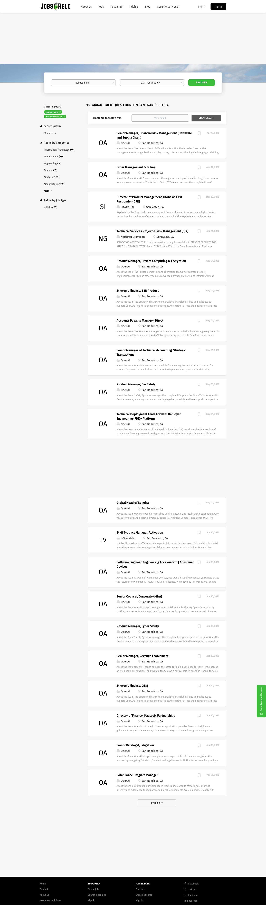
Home (43, 883)
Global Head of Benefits (133, 503)
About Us (44, 894)
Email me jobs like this (107, 118)
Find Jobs (201, 82)
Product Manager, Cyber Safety (138, 626)
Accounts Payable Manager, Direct (140, 320)
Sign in (202, 6)
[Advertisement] (133, 38)
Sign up (218, 6)
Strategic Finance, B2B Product (138, 291)
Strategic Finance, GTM (132, 686)
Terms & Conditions (50, 900)
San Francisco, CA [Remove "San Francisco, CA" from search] (54, 116)
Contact (44, 889)
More (47, 190)
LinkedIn (192, 895)
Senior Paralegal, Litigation (135, 745)
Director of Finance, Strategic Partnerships (146, 715)
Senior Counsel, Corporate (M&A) (139, 596)
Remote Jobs (190, 900)
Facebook (193, 883)
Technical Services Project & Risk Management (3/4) (152, 231)
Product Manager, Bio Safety (136, 384)
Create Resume (144, 894)
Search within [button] (52, 126)
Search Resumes (97, 894)
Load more (157, 802)
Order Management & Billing (136, 167)
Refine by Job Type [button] (54, 200)
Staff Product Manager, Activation (140, 532)
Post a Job (93, 889)
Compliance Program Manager (137, 775)
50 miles (49, 133)
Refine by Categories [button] (56, 142)
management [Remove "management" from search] (52, 112)
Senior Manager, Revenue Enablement (142, 656)
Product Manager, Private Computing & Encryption (151, 261)
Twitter (192, 889)
